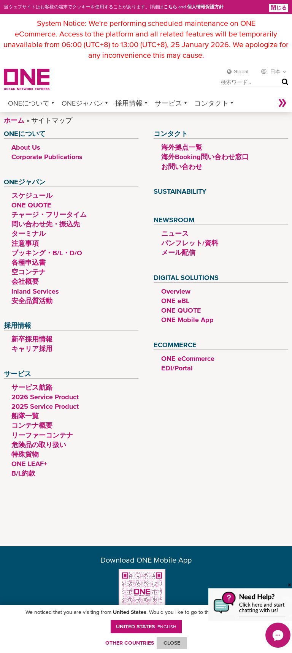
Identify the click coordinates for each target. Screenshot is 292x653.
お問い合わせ (181, 167)
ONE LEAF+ (29, 464)
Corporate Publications (47, 157)
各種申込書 (28, 262)
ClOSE (171, 643)
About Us (25, 147)
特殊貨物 (25, 454)
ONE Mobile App (187, 320)
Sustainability (180, 191)
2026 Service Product (45, 397)
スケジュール (31, 195)
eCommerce (175, 345)
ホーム (14, 120)
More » (282, 103)
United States (146, 626)
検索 (283, 82)
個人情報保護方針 (205, 6)
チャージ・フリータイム (49, 214)
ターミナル (28, 233)
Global (240, 71)
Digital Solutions (186, 277)
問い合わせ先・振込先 (45, 224)
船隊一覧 (25, 416)
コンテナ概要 (31, 425)
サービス (168, 103)
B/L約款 (23, 473)
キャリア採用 (31, 349)
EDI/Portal (177, 368)
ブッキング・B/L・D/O (46, 253)
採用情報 (129, 103)
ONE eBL (175, 301)
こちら (170, 6)
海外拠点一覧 (181, 147)
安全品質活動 (31, 301)
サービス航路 (31, 387)
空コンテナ (28, 272)
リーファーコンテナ (42, 435)
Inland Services (35, 291)
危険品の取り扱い (38, 445)
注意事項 (25, 243)
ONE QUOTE (31, 205)
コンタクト (211, 103)
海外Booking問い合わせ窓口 (205, 157)
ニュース (175, 233)
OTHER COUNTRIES (129, 643)
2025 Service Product (45, 406)
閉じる (279, 8)
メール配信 (178, 252)
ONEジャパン (82, 103)
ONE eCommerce (187, 358)
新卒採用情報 (31, 339)
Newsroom (174, 220)
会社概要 (25, 281)
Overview (175, 291)
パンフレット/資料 (189, 243)
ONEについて (28, 103)
